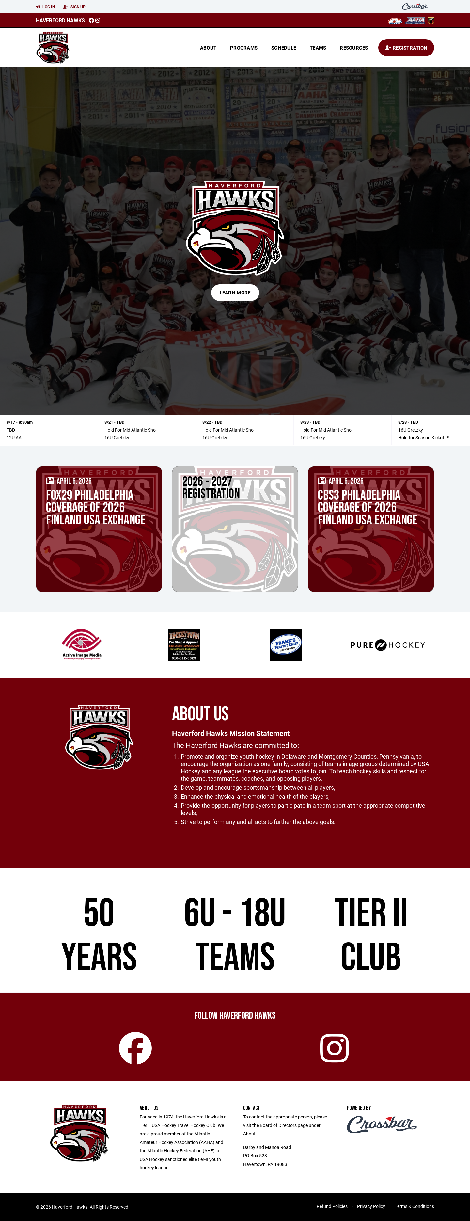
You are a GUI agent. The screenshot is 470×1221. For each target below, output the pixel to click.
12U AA (14, 438)
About (208, 47)
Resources (354, 47)
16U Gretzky (116, 438)
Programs (244, 47)
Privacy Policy (371, 1206)
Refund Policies (332, 1206)
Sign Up (74, 7)
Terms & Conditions (414, 1206)
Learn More (235, 292)
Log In (45, 7)
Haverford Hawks (60, 20)
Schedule (283, 47)
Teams (318, 47)
